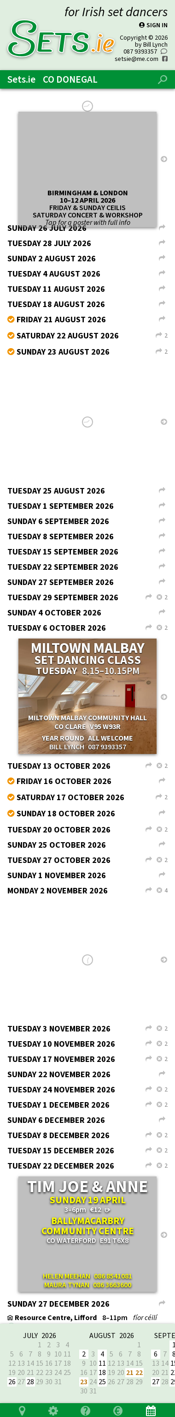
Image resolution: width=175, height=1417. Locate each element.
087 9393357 (140, 46)
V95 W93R (105, 722)
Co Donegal (70, 74)
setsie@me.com (136, 54)
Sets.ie (21, 74)
